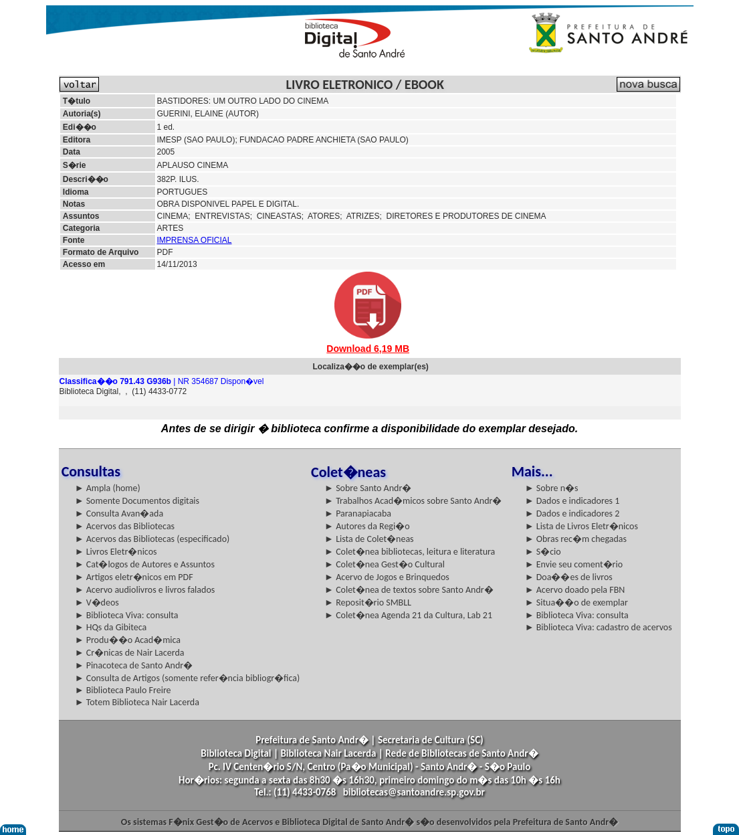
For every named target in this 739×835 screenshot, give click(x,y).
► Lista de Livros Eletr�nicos (581, 526)
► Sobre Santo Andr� (367, 488)
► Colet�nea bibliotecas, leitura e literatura (409, 551)
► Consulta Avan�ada (119, 513)
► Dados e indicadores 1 (572, 500)
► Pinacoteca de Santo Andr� (134, 665)
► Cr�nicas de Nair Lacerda (130, 652)
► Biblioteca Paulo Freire (123, 690)
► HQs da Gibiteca (111, 627)
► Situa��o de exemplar (576, 602)
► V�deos (97, 602)
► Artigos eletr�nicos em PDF (134, 577)
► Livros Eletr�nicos (116, 551)
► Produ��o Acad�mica (128, 640)
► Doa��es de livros (569, 577)
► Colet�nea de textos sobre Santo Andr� (409, 589)
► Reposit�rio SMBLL (367, 602)
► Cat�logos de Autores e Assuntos (145, 564)
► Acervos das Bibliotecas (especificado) (152, 539)
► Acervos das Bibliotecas (125, 526)
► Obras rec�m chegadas (576, 539)
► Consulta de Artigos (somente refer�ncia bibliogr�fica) (187, 678)
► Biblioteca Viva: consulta (127, 615)
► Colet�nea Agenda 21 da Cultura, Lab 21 (408, 615)
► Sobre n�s (551, 488)
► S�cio (543, 551)
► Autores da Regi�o (366, 526)
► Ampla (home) (107, 488)
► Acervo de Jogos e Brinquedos (386, 577)
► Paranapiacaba (357, 513)
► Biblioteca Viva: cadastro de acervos (598, 627)
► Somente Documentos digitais (137, 500)
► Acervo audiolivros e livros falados (145, 589)
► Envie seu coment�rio (574, 564)
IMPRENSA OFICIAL (194, 240)
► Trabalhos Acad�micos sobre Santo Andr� (413, 500)
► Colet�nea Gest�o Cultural (384, 564)
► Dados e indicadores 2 (572, 513)
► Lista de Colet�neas (368, 539)
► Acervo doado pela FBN (575, 589)
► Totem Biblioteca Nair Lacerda (137, 702)
